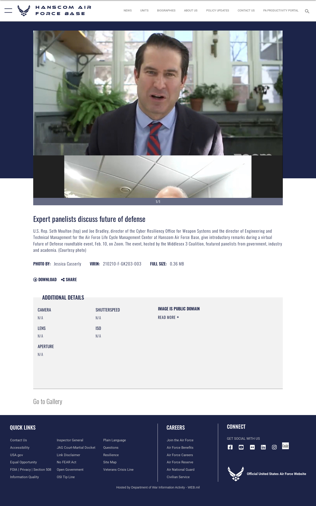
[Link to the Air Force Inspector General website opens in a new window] (70, 440)
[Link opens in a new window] (217, 10)
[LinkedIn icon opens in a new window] (263, 447)
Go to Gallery (47, 401)
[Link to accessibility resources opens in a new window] (19, 448)
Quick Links (22, 427)
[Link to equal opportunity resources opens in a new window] (23, 462)
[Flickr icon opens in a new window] (252, 447)
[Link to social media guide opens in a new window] (285, 445)
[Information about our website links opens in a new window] (68, 455)
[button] (7, 10)
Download (45, 279)
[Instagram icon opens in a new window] (274, 447)
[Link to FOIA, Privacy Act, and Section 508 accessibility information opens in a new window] (30, 470)
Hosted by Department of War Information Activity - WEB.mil (158, 487)
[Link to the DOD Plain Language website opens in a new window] (114, 440)
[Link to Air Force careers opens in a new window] (180, 455)
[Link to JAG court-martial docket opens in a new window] (76, 448)
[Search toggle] (308, 11)
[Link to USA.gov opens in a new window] (16, 455)
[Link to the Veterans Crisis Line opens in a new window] (118, 470)
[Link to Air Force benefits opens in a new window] (180, 448)
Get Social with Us (243, 439)
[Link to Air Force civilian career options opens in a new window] (178, 477)
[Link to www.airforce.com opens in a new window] (180, 440)
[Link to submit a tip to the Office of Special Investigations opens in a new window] (66, 477)
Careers (176, 427)
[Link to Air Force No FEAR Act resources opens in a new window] (66, 462)
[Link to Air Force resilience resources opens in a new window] (111, 455)
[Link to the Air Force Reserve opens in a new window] (180, 462)
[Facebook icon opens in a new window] (230, 447)
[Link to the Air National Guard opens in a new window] (180, 470)
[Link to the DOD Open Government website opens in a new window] (70, 470)
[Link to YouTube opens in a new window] (241, 447)
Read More (167, 317)
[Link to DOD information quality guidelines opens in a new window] (24, 477)
